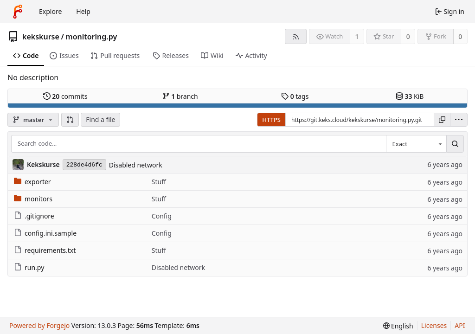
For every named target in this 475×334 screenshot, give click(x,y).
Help (83, 11)
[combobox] (416, 144)
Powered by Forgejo (39, 325)
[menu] (459, 120)
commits (65, 96)
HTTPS (271, 120)
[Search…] (455, 144)
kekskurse (40, 36)
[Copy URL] (442, 120)
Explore (50, 11)
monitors (33, 198)
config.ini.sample (45, 233)
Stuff (159, 181)
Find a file (100, 119)
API (460, 325)
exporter (32, 181)
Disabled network (135, 165)
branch (180, 96)
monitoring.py (91, 36)
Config (162, 216)
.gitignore (34, 216)
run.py (29, 267)
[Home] (18, 11)
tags (294, 96)
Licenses (434, 325)
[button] (70, 120)
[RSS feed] (296, 36)
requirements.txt (45, 250)
